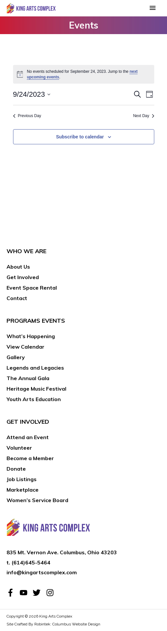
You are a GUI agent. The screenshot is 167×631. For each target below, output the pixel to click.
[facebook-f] (12, 593)
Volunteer (19, 447)
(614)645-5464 (30, 562)
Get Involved (23, 277)
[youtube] (25, 593)
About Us (18, 266)
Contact (17, 298)
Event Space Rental (32, 287)
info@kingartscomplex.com (42, 572)
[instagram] (51, 593)
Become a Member (30, 458)
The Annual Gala (28, 378)
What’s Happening (31, 336)
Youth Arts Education (34, 399)
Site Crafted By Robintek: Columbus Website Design (53, 624)
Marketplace (23, 489)
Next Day (143, 115)
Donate (16, 468)
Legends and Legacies (35, 367)
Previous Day (27, 115)
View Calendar (25, 346)
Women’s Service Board (37, 500)
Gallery (16, 357)
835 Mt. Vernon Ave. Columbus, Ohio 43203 (62, 552)
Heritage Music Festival (36, 388)
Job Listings (22, 479)
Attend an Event (28, 437)
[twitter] (38, 593)
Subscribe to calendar (80, 136)
